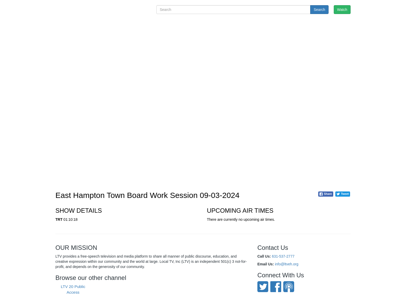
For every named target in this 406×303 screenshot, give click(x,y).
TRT (58, 219)
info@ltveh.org (286, 264)
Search (319, 10)
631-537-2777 (283, 256)
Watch (342, 10)
